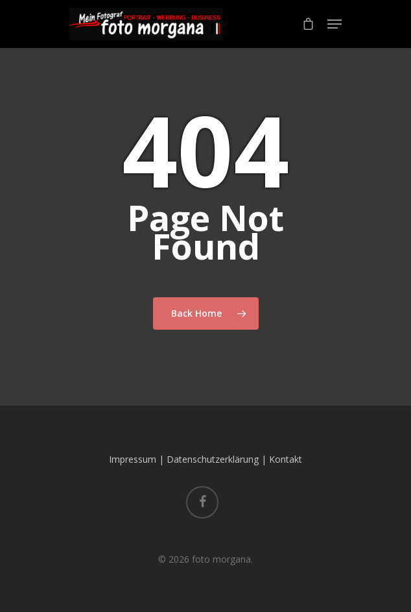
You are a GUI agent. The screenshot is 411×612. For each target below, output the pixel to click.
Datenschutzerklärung (213, 459)
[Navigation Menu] (334, 24)
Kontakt (285, 459)
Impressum (132, 459)
